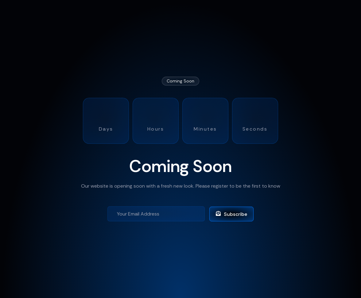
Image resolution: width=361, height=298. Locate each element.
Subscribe (231, 214)
